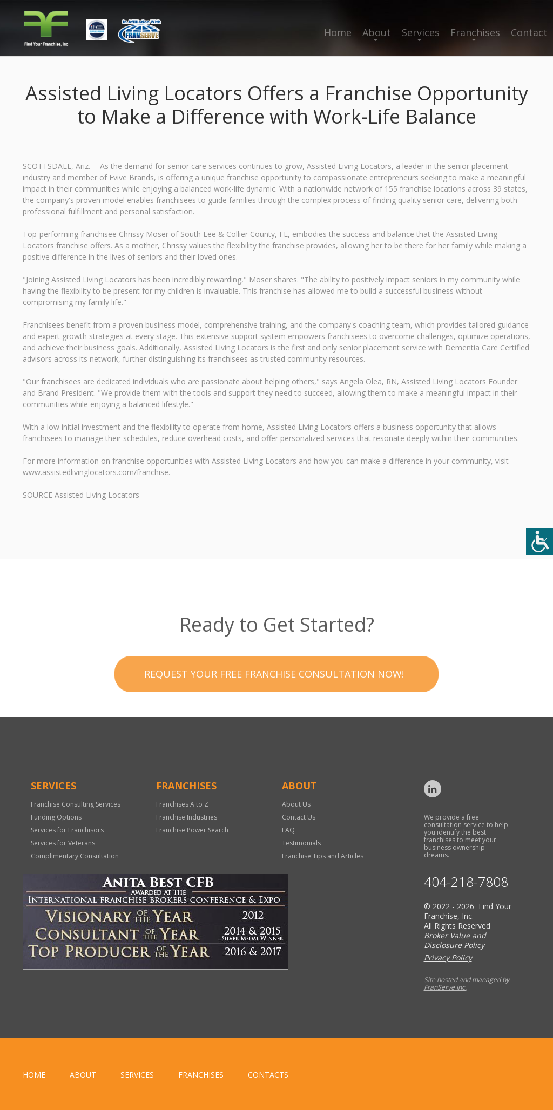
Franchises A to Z (182, 804)
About (376, 32)
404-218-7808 (466, 882)
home (34, 1075)
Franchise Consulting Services (75, 804)
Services (421, 32)
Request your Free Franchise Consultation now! (274, 699)
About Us (296, 804)
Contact (529, 32)
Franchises (475, 32)
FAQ (288, 830)
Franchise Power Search (192, 830)
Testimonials (301, 843)
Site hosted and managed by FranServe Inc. (466, 983)
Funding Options (56, 817)
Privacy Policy (448, 957)
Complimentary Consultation (75, 856)
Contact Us (298, 817)
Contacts (268, 1075)
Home (338, 32)
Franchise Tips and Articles (322, 856)
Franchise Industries (186, 817)
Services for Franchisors (67, 830)
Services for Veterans (63, 843)
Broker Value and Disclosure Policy (455, 940)
